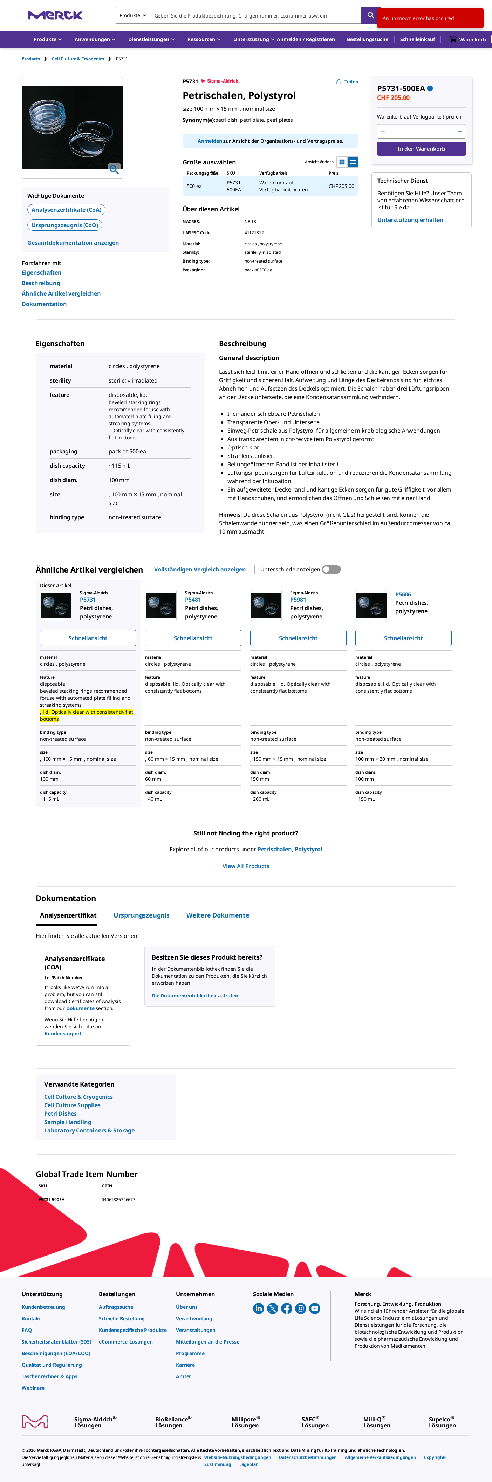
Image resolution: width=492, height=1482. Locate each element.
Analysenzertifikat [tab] (68, 915)
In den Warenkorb (421, 149)
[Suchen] (371, 15)
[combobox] (248, 15)
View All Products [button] (246, 866)
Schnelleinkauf (417, 39)
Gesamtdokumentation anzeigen (73, 242)
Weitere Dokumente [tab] (218, 915)
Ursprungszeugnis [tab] (142, 915)
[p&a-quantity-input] (422, 131)
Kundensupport (63, 1033)
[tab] (37, 58)
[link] (57, 1307)
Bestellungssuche (367, 39)
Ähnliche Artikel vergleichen (61, 293)
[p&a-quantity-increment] (460, 131)
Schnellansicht (88, 638)
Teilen (347, 81)
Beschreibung (41, 283)
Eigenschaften (42, 272)
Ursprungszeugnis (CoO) (65, 225)
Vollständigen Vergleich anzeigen (200, 569)
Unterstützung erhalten (410, 219)
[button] (306, 39)
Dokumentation (44, 304)
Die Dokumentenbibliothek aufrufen (195, 995)
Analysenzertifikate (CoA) (66, 210)
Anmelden (210, 140)
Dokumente (80, 1008)
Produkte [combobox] (129, 15)
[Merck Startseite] (55, 15)
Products (31, 59)
